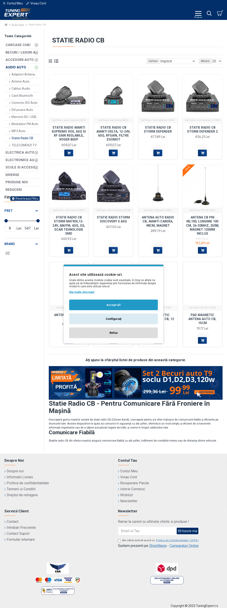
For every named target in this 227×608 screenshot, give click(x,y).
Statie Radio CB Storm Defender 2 (202, 129)
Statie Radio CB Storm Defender (158, 129)
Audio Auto (18, 24)
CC (108, 308)
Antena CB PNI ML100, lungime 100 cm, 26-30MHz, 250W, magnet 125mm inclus (202, 225)
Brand (9, 244)
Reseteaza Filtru (27, 198)
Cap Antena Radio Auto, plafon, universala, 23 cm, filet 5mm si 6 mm (113, 321)
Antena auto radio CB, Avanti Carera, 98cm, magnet (158, 221)
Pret (8, 210)
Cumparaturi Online (184, 546)
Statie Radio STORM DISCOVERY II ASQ (113, 219)
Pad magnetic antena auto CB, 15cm (202, 319)
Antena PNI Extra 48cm (69, 317)
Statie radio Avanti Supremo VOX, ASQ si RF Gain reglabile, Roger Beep (69, 133)
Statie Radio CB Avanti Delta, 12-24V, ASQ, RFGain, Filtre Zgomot (113, 133)
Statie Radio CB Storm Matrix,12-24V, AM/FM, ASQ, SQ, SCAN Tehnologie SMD (69, 225)
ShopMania (157, 546)
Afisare (205, 61)
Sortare (153, 61)
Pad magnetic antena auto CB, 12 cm (158, 319)
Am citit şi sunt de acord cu (159, 540)
